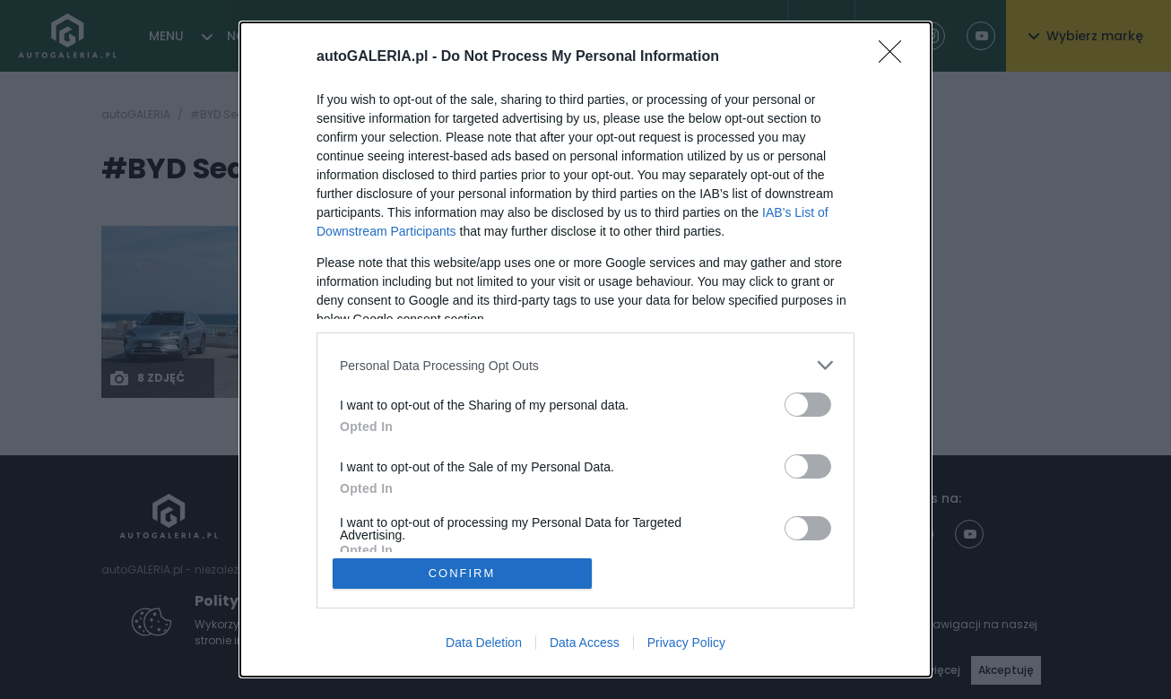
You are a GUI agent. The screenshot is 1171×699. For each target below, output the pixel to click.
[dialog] (585, 349)
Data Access (585, 642)
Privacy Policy (686, 642)
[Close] (896, 57)
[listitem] (585, 365)
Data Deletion (484, 642)
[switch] (808, 405)
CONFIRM (462, 573)
